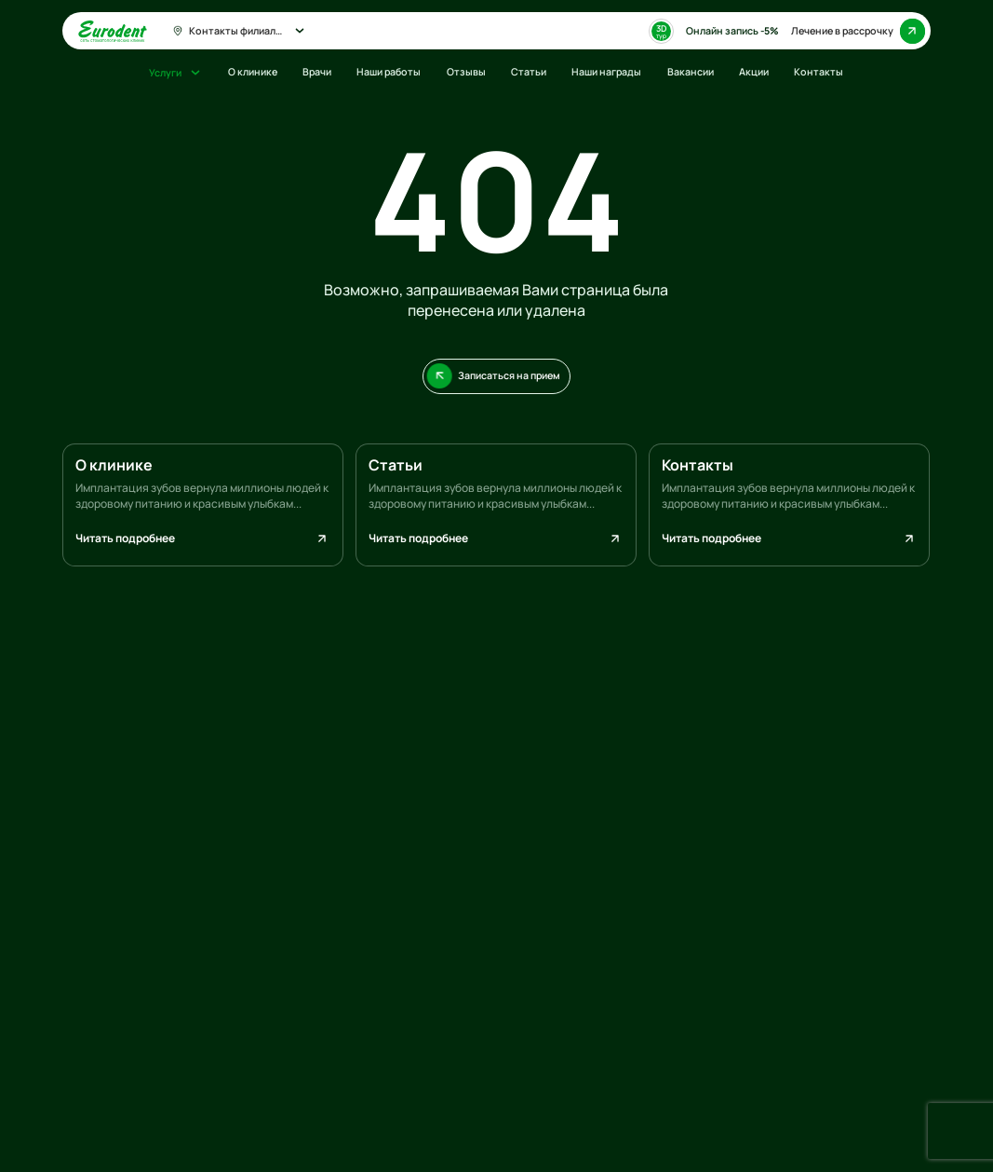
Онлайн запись (732, 30)
